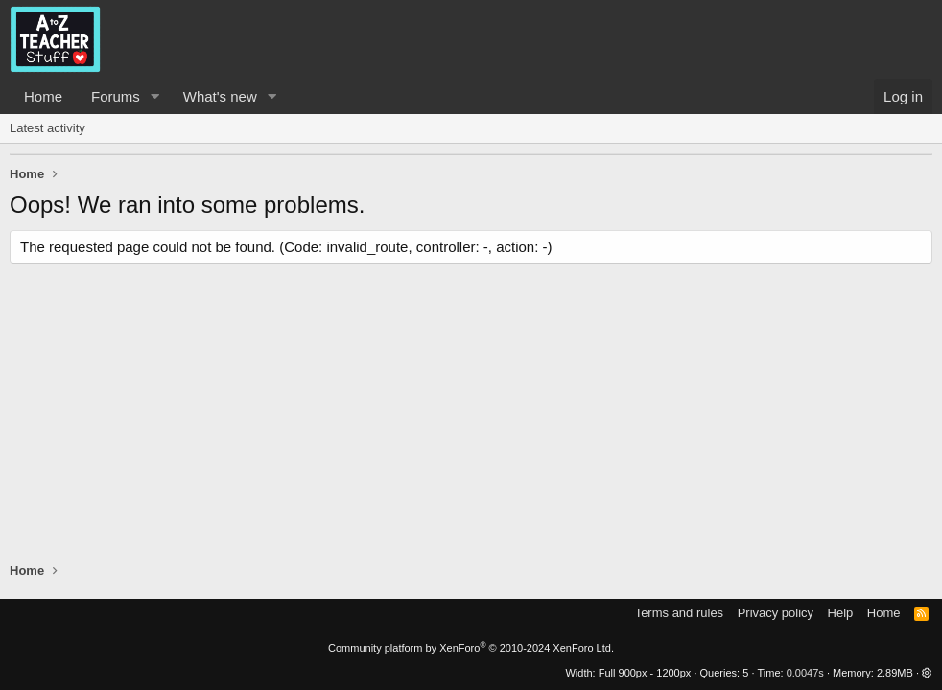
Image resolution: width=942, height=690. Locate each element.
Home (43, 96)
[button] (155, 96)
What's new (220, 96)
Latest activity (47, 128)
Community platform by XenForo (471, 648)
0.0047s (805, 672)
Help (841, 613)
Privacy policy (775, 613)
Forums (115, 96)
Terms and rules (679, 613)
